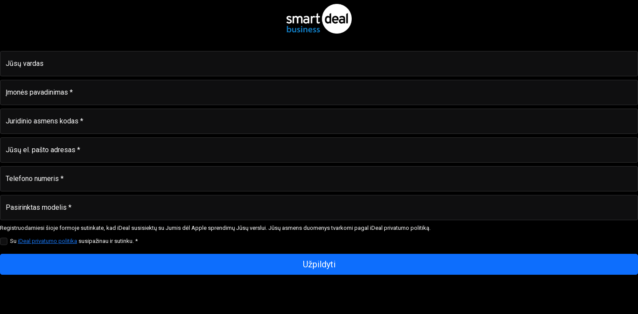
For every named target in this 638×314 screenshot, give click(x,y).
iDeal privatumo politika (47, 241)
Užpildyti (319, 264)
